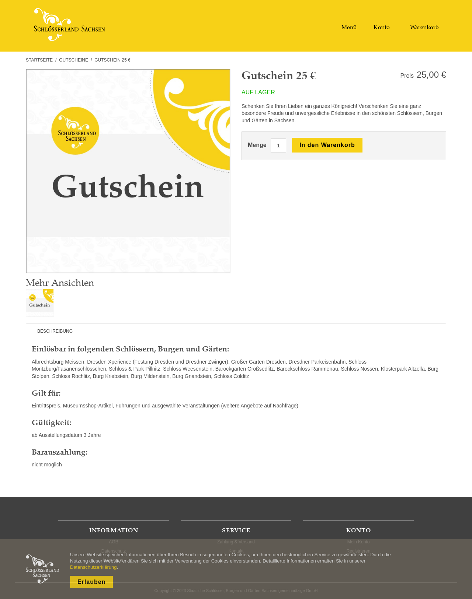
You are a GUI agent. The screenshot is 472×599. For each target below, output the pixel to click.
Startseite (39, 60)
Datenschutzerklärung (93, 567)
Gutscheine (73, 60)
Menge (257, 145)
